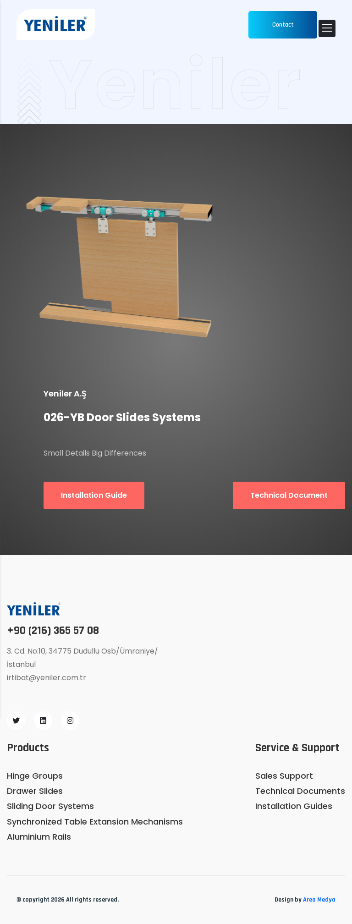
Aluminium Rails (39, 836)
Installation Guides (293, 806)
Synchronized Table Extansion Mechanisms (95, 821)
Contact (283, 25)
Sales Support (284, 775)
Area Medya (319, 900)
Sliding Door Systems (50, 806)
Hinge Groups (35, 775)
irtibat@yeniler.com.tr (46, 677)
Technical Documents (300, 791)
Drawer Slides (35, 791)
